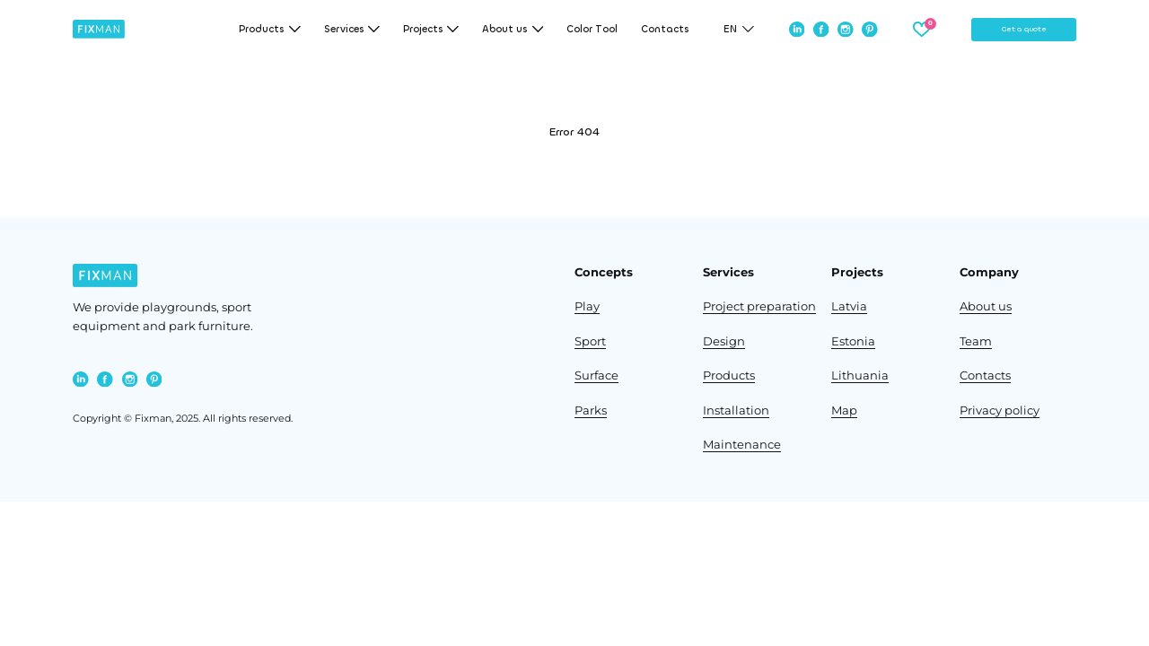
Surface (596, 375)
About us (986, 306)
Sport (590, 341)
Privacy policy (999, 410)
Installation (736, 410)
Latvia (849, 306)
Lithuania (860, 375)
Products (729, 375)
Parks (590, 410)
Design (724, 341)
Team (976, 341)
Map (844, 410)
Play (587, 306)
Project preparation (759, 306)
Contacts (665, 29)
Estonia (853, 341)
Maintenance (742, 444)
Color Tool (592, 29)
